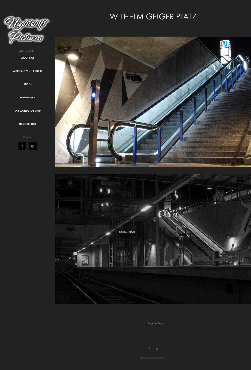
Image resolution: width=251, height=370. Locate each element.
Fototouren (27, 97)
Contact (27, 137)
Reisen (28, 84)
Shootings (28, 57)
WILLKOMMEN (27, 51)
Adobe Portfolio (159, 357)
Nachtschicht (27, 124)
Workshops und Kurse (27, 71)
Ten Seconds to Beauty (27, 110)
